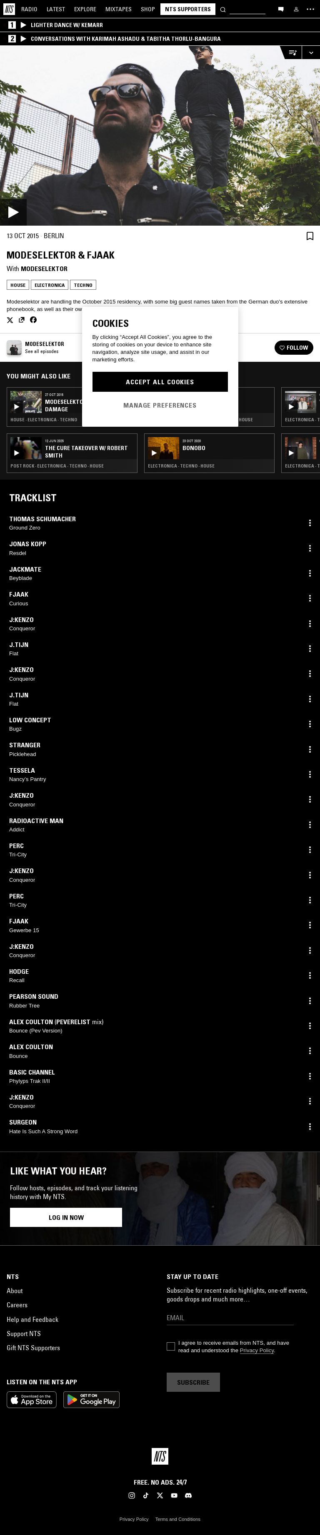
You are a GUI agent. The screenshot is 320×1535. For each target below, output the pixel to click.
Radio (29, 9)
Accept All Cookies (160, 382)
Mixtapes (118, 9)
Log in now (66, 1217)
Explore (85, 9)
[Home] (9, 9)
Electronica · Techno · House (181, 466)
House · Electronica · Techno (43, 420)
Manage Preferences (160, 405)
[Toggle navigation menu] (310, 9)
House (17, 285)
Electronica (50, 285)
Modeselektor (44, 268)
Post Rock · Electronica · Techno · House (57, 466)
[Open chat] (281, 9)
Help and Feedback (32, 1319)
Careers (17, 1305)
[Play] (160, 136)
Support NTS (24, 1333)
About (14, 1290)
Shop (148, 9)
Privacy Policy (257, 1350)
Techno (83, 285)
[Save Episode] (310, 236)
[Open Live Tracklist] (290, 53)
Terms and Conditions (177, 1519)
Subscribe (193, 1382)
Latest (56, 9)
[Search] (223, 9)
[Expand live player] (311, 53)
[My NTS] (296, 9)
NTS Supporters (188, 9)
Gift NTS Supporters (33, 1347)
